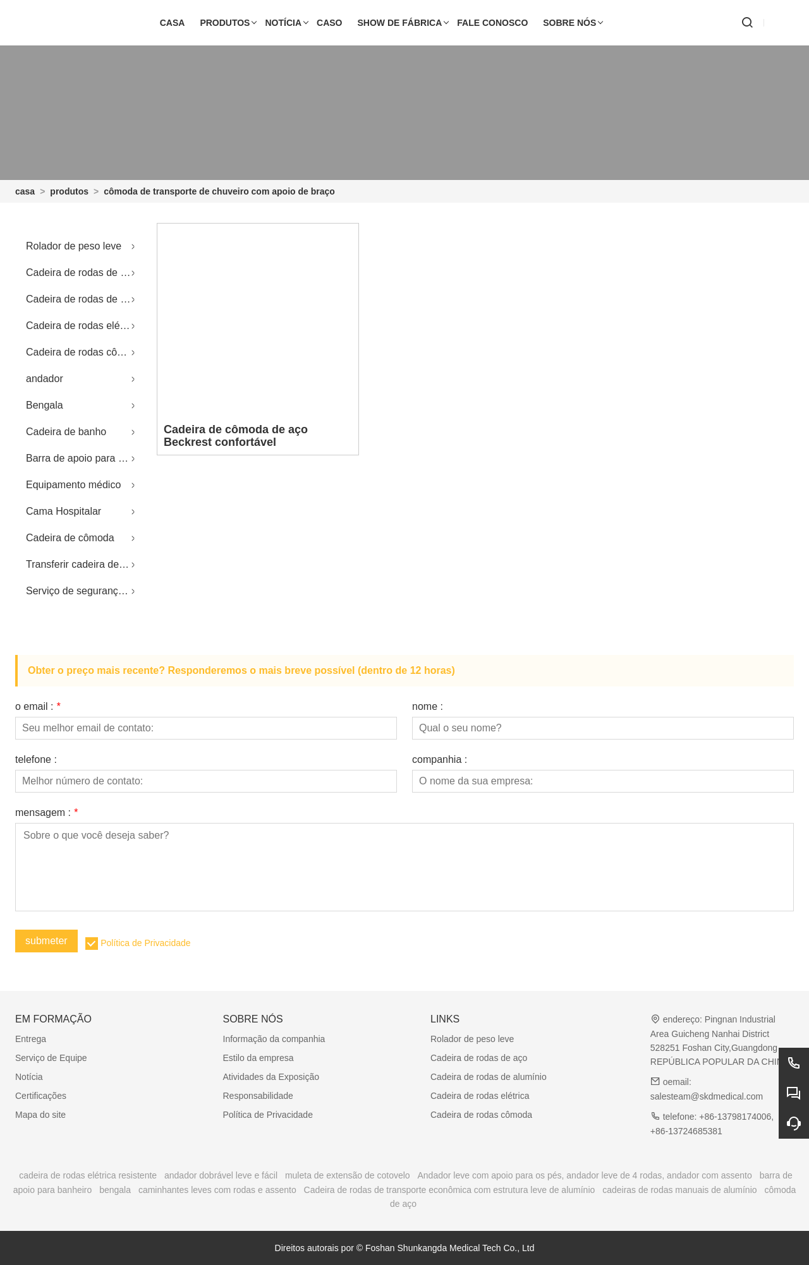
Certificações (40, 1096)
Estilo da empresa (258, 1058)
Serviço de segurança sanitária (84, 590)
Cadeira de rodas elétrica (82, 325)
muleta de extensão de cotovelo (347, 1175)
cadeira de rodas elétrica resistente (88, 1175)
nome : (427, 707)
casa (25, 191)
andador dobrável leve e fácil (220, 1175)
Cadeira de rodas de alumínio (84, 299)
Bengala (44, 405)
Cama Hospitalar (63, 511)
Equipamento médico (73, 484)
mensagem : (46, 813)
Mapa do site (40, 1115)
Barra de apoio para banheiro (84, 458)
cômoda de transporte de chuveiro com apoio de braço (219, 191)
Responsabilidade (258, 1096)
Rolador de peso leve (73, 246)
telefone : (36, 760)
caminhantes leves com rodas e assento (217, 1190)
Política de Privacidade (145, 943)
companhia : (439, 760)
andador (44, 378)
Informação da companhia (274, 1039)
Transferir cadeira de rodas (84, 564)
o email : (37, 707)
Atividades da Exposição (271, 1077)
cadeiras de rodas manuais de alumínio (679, 1190)
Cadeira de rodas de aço (81, 272)
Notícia (29, 1077)
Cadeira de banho (66, 431)
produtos (69, 191)
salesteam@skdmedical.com (706, 1096)
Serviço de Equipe (51, 1058)
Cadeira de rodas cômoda (84, 352)
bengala (115, 1190)
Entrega (30, 1039)
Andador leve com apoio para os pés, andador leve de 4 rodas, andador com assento (585, 1175)
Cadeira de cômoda (70, 537)
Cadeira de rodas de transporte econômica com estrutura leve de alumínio (449, 1190)
